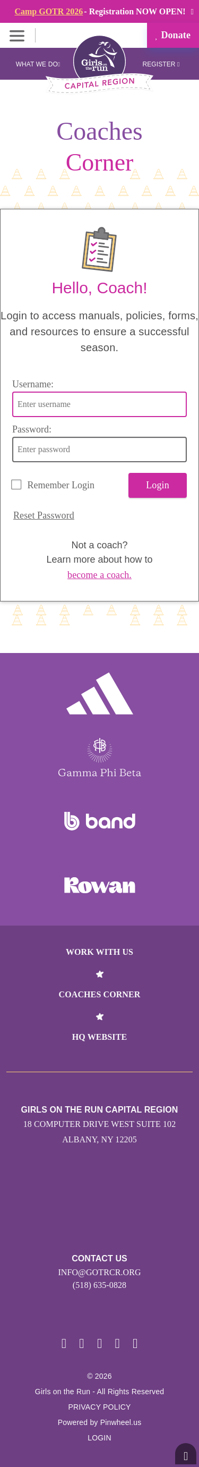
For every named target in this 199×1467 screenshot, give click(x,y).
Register (160, 64)
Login (157, 485)
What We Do (38, 64)
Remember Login (61, 485)
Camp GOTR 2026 (48, 11)
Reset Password (43, 515)
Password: (31, 429)
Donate (173, 35)
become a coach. (99, 575)
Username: (33, 384)
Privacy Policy (99, 1407)
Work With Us (99, 951)
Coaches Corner (100, 994)
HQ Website (99, 1036)
